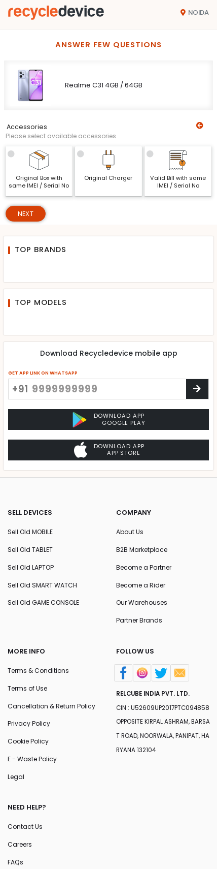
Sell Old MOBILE (30, 531)
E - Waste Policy (32, 759)
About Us (129, 531)
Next (25, 214)
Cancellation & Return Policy (51, 706)
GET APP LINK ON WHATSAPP (43, 372)
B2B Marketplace (141, 549)
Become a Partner (143, 567)
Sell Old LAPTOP (31, 567)
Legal (16, 776)
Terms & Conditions (38, 670)
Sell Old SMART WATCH (42, 585)
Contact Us (25, 826)
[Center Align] (197, 389)
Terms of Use (27, 688)
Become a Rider (140, 585)
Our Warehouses (141, 602)
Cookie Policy (28, 741)
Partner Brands (139, 620)
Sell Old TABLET (30, 549)
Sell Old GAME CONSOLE (43, 602)
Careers (20, 844)
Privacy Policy (29, 723)
